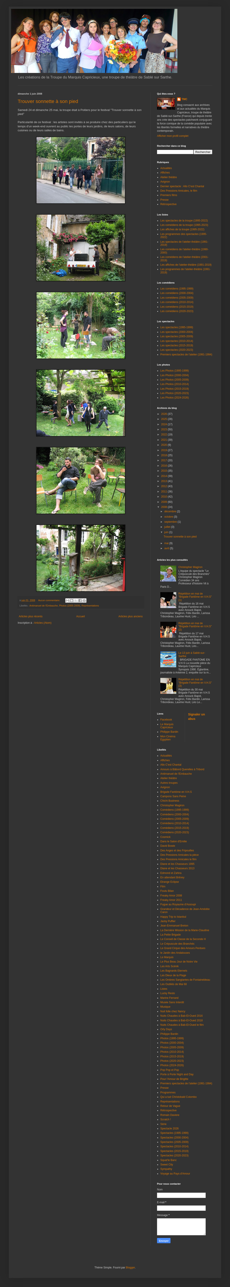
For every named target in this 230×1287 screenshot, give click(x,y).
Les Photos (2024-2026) (174, 397)
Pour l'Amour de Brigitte (174, 1079)
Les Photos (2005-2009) (174, 379)
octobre (169, 516)
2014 (164, 476)
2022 (164, 434)
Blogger (130, 1267)
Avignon (165, 181)
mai (166, 543)
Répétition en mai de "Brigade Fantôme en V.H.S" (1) (195, 597)
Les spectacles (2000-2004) (176, 332)
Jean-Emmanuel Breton (174, 925)
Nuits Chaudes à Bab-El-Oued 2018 (181, 1020)
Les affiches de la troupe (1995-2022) (182, 229)
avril (167, 548)
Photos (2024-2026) (172, 1065)
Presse (164, 199)
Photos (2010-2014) (172, 1051)
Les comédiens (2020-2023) (176, 311)
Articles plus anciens (131, 616)
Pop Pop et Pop (169, 1070)
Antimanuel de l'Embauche (43, 605)
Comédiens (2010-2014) (174, 823)
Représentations (90, 605)
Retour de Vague (170, 1106)
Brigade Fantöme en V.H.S (176, 791)
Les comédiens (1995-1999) (176, 288)
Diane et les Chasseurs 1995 (177, 864)
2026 (164, 414)
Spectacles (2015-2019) (174, 1151)
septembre (171, 521)
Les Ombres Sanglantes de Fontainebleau (185, 979)
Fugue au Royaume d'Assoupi (178, 904)
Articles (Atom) (43, 622)
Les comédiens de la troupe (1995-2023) (184, 225)
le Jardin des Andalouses (175, 952)
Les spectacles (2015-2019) (176, 345)
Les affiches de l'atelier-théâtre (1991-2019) (186, 264)
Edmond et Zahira (170, 873)
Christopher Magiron (190, 567)
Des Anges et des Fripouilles (177, 850)
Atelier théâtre (168, 177)
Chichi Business (169, 800)
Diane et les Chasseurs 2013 (177, 868)
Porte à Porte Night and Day (177, 1074)
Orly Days (166, 1029)
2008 (164, 507)
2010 (164, 496)
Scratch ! (165, 1119)
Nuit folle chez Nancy (172, 1011)
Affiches (165, 172)
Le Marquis (166, 957)
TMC (184, 99)
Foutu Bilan (167, 890)
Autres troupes (169, 782)
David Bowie (167, 845)
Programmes (168, 1092)
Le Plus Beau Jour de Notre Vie (178, 961)
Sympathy (166, 1169)
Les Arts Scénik (169, 966)
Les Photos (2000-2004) (174, 375)
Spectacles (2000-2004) (174, 1137)
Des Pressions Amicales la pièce (179, 854)
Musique (165, 1006)
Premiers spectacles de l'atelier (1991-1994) (186, 354)
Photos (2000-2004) (172, 1042)
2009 (164, 501)
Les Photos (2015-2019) (174, 388)
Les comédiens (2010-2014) (176, 302)
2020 (164, 444)
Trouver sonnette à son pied (48, 101)
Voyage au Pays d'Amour (175, 1173)
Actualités (166, 168)
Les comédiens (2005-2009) (176, 297)
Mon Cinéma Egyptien (167, 738)
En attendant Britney (172, 877)
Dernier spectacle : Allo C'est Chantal (182, 186)
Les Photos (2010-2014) (174, 384)
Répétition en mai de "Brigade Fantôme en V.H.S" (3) (195, 682)
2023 (164, 429)
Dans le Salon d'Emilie (173, 841)
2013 (164, 481)
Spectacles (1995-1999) (174, 1132)
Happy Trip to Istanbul (173, 916)
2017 (164, 460)
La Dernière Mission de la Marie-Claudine (184, 930)
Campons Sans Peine (173, 796)
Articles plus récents (30, 616)
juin (166, 532)
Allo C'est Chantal (170, 764)
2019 (164, 450)
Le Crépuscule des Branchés (177, 943)
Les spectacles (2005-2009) (176, 336)
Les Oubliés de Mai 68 (173, 984)
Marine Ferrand (169, 997)
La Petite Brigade (170, 934)
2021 (164, 439)
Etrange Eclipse (169, 881)
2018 (164, 455)
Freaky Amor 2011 (171, 900)
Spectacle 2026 (169, 1128)
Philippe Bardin (169, 731)
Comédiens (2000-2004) (174, 814)
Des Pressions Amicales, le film (178, 190)
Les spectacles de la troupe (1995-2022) (184, 220)
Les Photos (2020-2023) (174, 393)
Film (162, 886)
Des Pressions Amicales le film (178, 859)
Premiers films (168, 195)
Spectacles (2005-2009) (174, 1142)
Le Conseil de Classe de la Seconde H (183, 939)
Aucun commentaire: (49, 600)
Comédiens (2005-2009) (174, 818)
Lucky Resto (167, 993)
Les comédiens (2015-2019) (176, 306)
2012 (164, 486)
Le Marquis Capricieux (166, 726)
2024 (164, 424)
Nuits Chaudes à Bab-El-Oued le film (182, 1024)
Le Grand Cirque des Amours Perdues (182, 948)
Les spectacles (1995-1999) (176, 327)
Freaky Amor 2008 (171, 895)
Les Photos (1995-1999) (174, 370)
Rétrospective (168, 204)
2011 (164, 491)
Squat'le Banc (168, 1160)
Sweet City (166, 1164)
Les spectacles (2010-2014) (176, 341)
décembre (170, 511)
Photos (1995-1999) (172, 1038)
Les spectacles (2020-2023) (176, 349)
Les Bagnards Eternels (173, 970)
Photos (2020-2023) (172, 1060)
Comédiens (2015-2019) (174, 827)
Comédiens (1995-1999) (174, 809)
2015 (164, 470)
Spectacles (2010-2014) (174, 1146)
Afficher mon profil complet (172, 135)
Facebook (166, 719)
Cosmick (165, 837)
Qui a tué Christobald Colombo (178, 1096)
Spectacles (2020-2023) (174, 1155)
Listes (163, 988)
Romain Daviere (169, 1115)
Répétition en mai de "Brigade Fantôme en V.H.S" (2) (195, 626)
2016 (164, 465)
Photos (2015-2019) (172, 1056)
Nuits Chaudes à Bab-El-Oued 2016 (181, 1015)
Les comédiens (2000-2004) (176, 293)
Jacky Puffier (167, 921)
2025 (164, 419)
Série (163, 1124)
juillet (167, 526)
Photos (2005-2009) (69, 605)
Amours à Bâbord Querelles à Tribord (182, 769)
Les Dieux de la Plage (173, 975)
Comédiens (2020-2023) (174, 832)
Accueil (80, 616)
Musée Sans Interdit (172, 1002)
